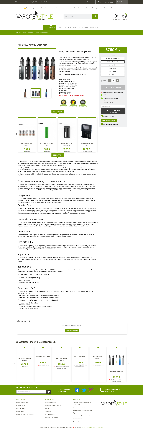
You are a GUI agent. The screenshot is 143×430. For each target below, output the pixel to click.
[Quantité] (113, 80)
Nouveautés (48, 411)
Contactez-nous (122, 2)
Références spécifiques (111, 98)
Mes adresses (20, 411)
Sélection (47, 408)
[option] (28, 135)
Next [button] (99, 134)
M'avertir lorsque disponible (112, 111)
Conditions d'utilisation (79, 408)
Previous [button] (16, 134)
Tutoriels (90, 2)
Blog (99, 2)
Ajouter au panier (113, 87)
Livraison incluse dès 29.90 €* (53, 405)
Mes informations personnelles (25, 414)
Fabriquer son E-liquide (51, 417)
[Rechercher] (81, 16)
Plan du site (76, 422)
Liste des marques (50, 414)
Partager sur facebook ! (110, 124)
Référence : (106, 95)
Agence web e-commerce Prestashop (92, 427)
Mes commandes (21, 408)
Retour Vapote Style (22, 402)
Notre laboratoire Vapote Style (81, 416)
